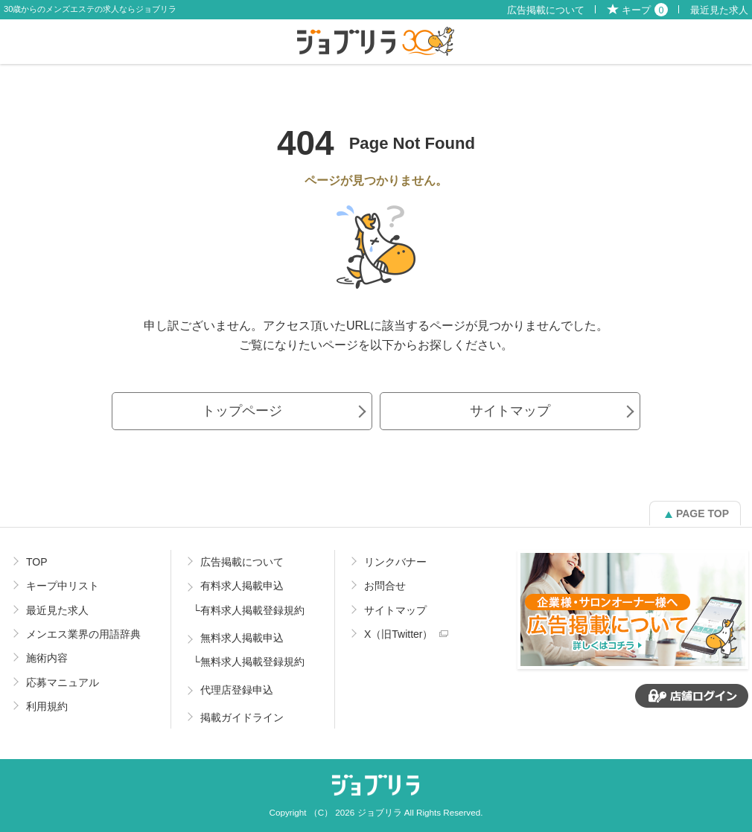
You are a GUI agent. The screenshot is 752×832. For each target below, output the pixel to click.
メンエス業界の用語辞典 (83, 634)
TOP (37, 562)
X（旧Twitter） (398, 634)
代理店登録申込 (236, 690)
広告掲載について (545, 10)
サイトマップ (510, 410)
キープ (645, 10)
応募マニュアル (62, 682)
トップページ (242, 410)
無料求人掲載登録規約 (252, 662)
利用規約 (47, 706)
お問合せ (385, 586)
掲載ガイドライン (242, 717)
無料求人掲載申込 (242, 638)
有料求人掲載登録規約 (252, 610)
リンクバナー (395, 562)
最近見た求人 (719, 10)
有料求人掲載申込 (242, 586)
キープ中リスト (62, 586)
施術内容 (47, 658)
